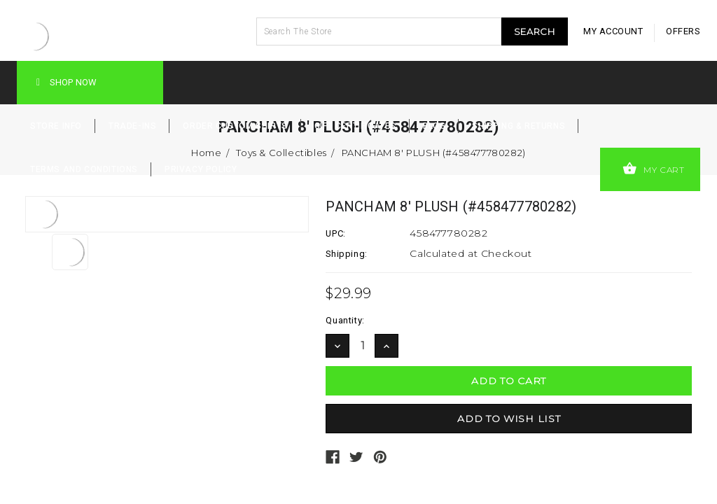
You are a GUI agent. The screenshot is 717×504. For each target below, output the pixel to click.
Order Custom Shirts (235, 126)
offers (683, 31)
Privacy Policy (201, 169)
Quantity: (345, 320)
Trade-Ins (132, 126)
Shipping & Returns (518, 126)
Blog (434, 126)
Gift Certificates (355, 126)
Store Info (56, 126)
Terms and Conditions (84, 169)
